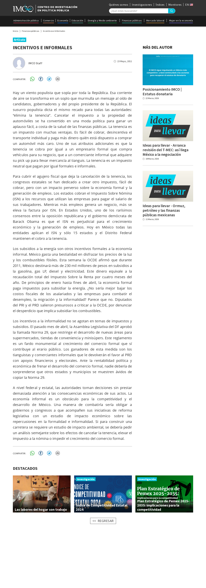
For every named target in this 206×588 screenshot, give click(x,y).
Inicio (15, 31)
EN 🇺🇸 (189, 4)
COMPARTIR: (19, 79)
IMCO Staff (35, 63)
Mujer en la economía (181, 20)
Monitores (175, 4)
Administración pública (26, 20)
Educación (77, 20)
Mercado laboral (155, 20)
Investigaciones (142, 4)
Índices (160, 4)
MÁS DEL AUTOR (157, 47)
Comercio (48, 20)
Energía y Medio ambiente (102, 20)
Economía (62, 20)
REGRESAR (106, 521)
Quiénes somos (118, 4)
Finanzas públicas (132, 20)
